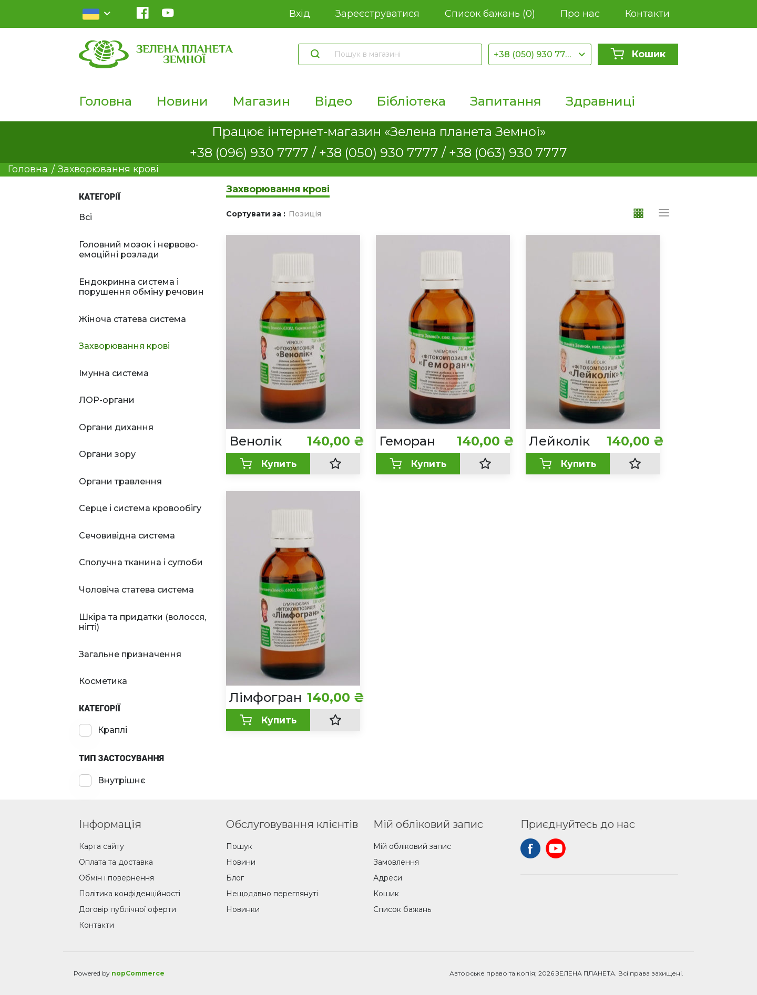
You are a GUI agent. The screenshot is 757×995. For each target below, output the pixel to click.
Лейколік (559, 441)
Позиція (305, 214)
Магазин (261, 101)
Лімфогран (265, 698)
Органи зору (107, 454)
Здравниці (600, 101)
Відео (333, 101)
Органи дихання (116, 427)
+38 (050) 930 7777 (535, 54)
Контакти (647, 13)
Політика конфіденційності (129, 893)
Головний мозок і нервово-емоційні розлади (139, 250)
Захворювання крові (124, 346)
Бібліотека (411, 101)
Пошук (239, 846)
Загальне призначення (130, 654)
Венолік (255, 441)
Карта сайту (101, 846)
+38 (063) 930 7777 (508, 152)
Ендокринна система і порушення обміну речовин (141, 287)
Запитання (505, 101)
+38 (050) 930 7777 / (384, 152)
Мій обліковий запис (412, 846)
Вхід (299, 13)
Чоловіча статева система (136, 590)
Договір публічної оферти (127, 909)
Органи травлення (120, 481)
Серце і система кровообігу (140, 508)
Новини (182, 101)
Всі (85, 217)
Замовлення (396, 862)
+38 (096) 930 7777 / (254, 152)
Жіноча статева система (132, 319)
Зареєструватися (377, 13)
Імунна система (114, 373)
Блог (235, 878)
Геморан (407, 441)
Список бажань (490, 14)
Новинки (243, 909)
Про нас (580, 13)
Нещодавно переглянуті (272, 893)
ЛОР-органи (107, 400)
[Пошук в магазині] (403, 54)
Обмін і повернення (116, 878)
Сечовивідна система (127, 536)
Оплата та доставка (116, 862)
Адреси (387, 878)
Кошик (638, 54)
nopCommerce (138, 973)
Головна (105, 101)
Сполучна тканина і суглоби (141, 562)
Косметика (103, 681)
